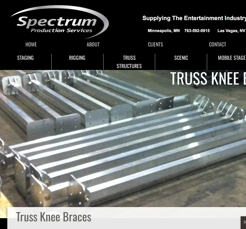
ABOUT (93, 44)
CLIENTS (155, 44)
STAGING (25, 57)
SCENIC (181, 57)
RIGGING (77, 57)
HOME (31, 44)
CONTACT (217, 44)
